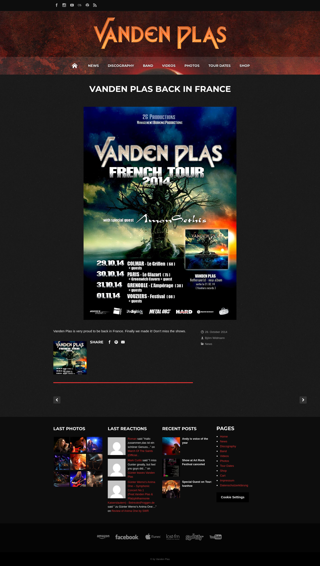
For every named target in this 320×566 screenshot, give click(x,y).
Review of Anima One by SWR (130, 511)
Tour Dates (219, 65)
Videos (169, 65)
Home (75, 66)
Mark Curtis (135, 460)
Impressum (227, 480)
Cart (223, 475)
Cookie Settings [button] (232, 497)
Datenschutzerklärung (234, 485)
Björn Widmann (215, 338)
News (93, 65)
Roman (132, 438)
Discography (121, 65)
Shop (245, 65)
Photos (192, 65)
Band (148, 65)
